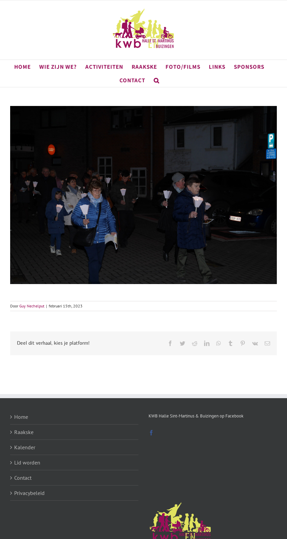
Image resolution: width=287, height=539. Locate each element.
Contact (22, 477)
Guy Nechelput (31, 305)
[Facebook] (151, 432)
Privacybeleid (29, 493)
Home (21, 416)
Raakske (24, 432)
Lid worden (27, 462)
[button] (156, 80)
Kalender (24, 447)
